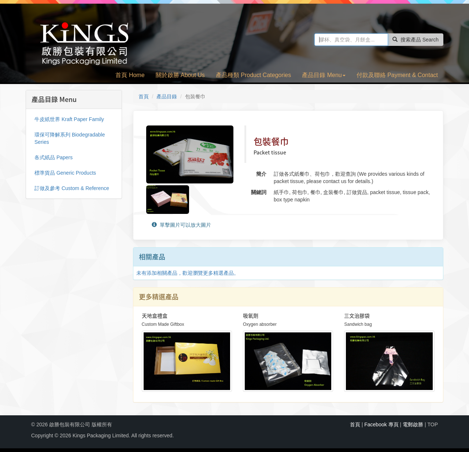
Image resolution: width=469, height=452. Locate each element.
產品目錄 (166, 96)
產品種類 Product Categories (253, 75)
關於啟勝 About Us (180, 75)
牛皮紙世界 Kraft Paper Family (69, 119)
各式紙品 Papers (53, 157)
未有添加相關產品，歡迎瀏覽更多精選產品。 (187, 273)
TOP (432, 424)
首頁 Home (129, 75)
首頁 (144, 96)
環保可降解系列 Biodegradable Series (69, 138)
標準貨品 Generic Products (65, 173)
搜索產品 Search (415, 40)
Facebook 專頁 (381, 424)
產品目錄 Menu (323, 75)
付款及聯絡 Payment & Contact (397, 75)
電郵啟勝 (413, 424)
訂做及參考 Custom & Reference (71, 188)
